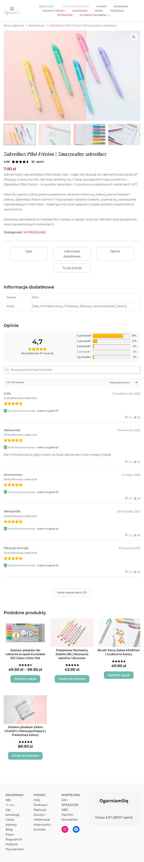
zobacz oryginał (46, 410)
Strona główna (14, 25)
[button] (133, 37)
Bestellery (46, 6)
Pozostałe (117, 10)
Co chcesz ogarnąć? (75, 6)
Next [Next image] (139, 134)
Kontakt (40, 829)
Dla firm (67, 814)
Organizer (121, 6)
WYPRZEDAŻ (64, 15)
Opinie (115, 251)
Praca (10, 834)
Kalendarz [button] (80, 10)
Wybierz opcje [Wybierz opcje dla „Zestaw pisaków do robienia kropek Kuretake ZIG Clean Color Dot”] (25, 679)
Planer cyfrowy (54, 10)
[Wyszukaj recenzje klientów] (72, 370)
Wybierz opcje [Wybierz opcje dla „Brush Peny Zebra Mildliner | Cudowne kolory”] (119, 675)
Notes (99, 10)
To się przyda (72, 268)
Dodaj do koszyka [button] (72, 679)
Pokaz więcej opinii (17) (72, 592)
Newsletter (70, 819)
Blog (9, 829)
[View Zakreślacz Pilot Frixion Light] (90, 134)
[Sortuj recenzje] (123, 382)
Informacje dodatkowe (72, 254)
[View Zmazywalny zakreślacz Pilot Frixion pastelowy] (20, 134)
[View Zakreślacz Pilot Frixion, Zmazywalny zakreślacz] (55, 134)
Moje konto (42, 824)
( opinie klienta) (38, 161)
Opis (29, 251)
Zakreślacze (36, 25)
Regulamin (14, 839)
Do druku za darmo (95, 15)
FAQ (37, 800)
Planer (101, 6)
